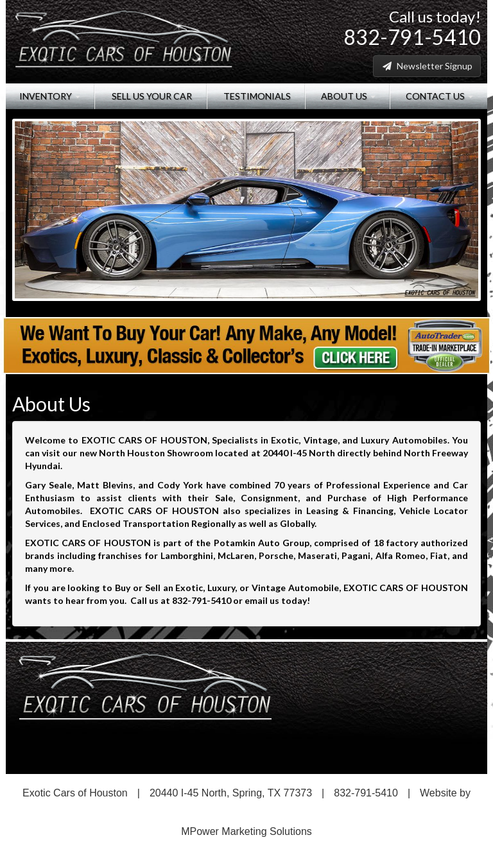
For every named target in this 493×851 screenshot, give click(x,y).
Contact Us (438, 95)
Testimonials (256, 95)
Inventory (49, 95)
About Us (347, 95)
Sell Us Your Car (151, 95)
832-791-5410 (412, 36)
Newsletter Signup (426, 65)
